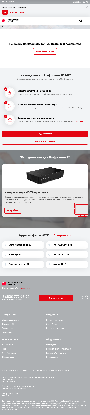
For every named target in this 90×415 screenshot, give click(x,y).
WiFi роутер (51, 344)
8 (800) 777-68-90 (80, 2)
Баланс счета (7, 344)
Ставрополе (25, 288)
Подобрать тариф (45, 51)
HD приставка (52, 356)
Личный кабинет (53, 323)
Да (5, 12)
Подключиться (45, 133)
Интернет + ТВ (8, 323)
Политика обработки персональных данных (18, 385)
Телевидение (8, 327)
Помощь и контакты (54, 319)
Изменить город (17, 12)
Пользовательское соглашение (14, 387)
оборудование (77, 121)
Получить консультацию (45, 141)
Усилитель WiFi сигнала (56, 352)
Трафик (5, 348)
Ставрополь (10, 2)
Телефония (7, 331)
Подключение (56, 297)
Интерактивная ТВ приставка (58, 348)
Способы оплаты (9, 352)
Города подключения (55, 327)
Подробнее (12, 210)
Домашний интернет (11, 319)
